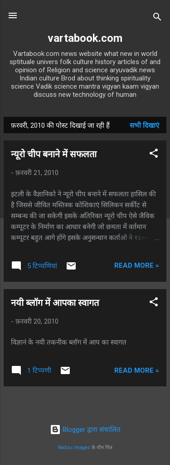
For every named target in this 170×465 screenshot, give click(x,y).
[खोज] (157, 18)
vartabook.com (85, 38)
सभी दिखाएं (144, 125)
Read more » (136, 265)
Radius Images (74, 447)
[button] (153, 155)
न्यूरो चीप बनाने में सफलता (54, 154)
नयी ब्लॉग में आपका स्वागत (55, 302)
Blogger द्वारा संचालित (85, 429)
